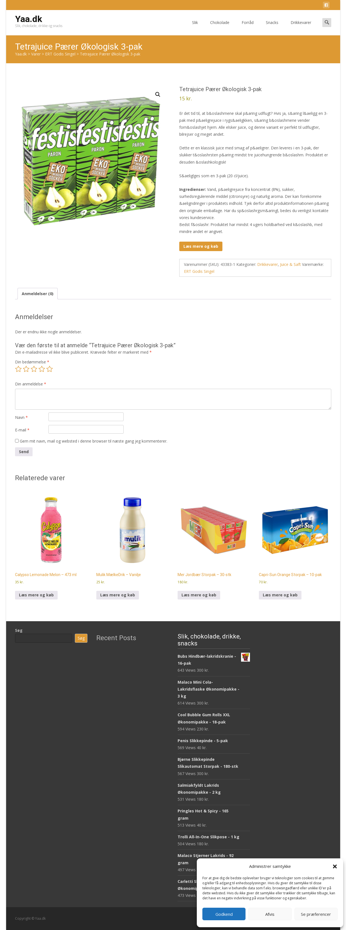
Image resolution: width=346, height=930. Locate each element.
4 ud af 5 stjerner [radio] (41, 369)
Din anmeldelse (30, 384)
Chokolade (219, 27)
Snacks (272, 27)
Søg (19, 630)
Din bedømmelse (32, 362)
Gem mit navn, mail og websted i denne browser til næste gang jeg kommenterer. (93, 441)
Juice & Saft (290, 264)
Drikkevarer (301, 27)
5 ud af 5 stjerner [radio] (49, 369)
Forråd (248, 27)
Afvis (269, 914)
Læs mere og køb (200, 246)
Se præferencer (316, 914)
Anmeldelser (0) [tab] (37, 293)
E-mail (22, 430)
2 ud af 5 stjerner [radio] (26, 369)
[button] (335, 866)
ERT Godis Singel (199, 271)
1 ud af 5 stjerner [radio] (18, 369)
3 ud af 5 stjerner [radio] (34, 369)
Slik (195, 27)
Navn (21, 417)
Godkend (224, 914)
